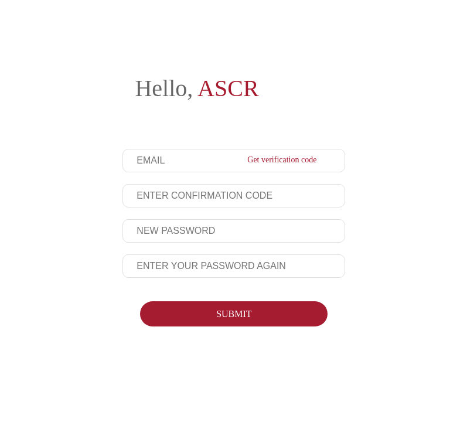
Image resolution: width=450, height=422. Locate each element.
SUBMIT (233, 314)
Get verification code (281, 159)
